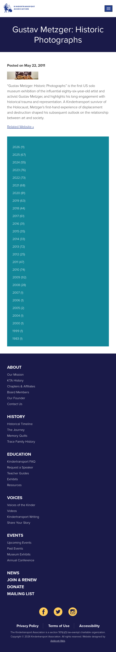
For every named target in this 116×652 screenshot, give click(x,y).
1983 (15, 338)
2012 (15, 254)
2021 (15, 185)
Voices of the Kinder (21, 505)
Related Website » (20, 126)
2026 (16, 147)
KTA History (15, 380)
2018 (15, 208)
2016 (15, 223)
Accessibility (89, 625)
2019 (15, 200)
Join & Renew (22, 580)
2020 (16, 193)
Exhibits (12, 479)
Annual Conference (20, 560)
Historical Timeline (20, 424)
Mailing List (20, 594)
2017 (15, 216)
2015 (15, 231)
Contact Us (14, 404)
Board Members (18, 392)
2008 (16, 285)
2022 (16, 177)
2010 (15, 269)
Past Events (15, 548)
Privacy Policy (27, 625)
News (13, 573)
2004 (16, 315)
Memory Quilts (17, 435)
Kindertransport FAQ (21, 461)
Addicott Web (57, 641)
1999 (15, 331)
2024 (16, 162)
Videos (12, 511)
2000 (16, 323)
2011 (15, 262)
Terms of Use (58, 625)
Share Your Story (18, 522)
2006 (16, 300)
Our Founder (16, 398)
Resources (14, 485)
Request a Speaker (20, 467)
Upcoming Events (19, 542)
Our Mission (15, 374)
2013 (15, 246)
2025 (16, 154)
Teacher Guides (18, 473)
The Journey (16, 429)
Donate (15, 587)
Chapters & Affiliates (21, 386)
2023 (16, 170)
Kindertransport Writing (23, 516)
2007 (16, 292)
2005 (16, 308)
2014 (15, 239)
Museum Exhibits (18, 554)
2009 (16, 277)
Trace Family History (21, 441)
